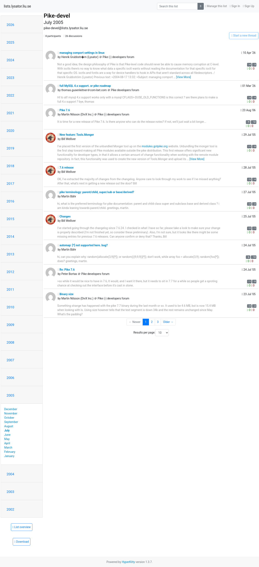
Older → (168, 322)
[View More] (183, 77)
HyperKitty (128, 562)
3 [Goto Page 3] (158, 322)
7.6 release (65, 167)
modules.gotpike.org (155, 146)
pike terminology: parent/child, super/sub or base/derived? (96, 192)
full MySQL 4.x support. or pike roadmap (84, 85)
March (8, 447)
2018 (10, 166)
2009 (10, 325)
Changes (64, 216)
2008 (10, 342)
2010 (10, 307)
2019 (10, 148)
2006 (10, 378)
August (8, 426)
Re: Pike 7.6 (66, 269)
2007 (10, 360)
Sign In (235, 6)
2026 (10, 25)
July (7, 430)
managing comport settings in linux (81, 52)
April (7, 443)
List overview (22, 527)
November (10, 413)
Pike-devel (57, 15)
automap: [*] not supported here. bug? (83, 245)
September (11, 422)
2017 (10, 184)
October (9, 417)
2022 (10, 95)
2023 (10, 78)
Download (21, 541)
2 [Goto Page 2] (152, 322)
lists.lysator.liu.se (17, 6)
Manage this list (216, 6)
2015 (10, 219)
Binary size (65, 294)
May (7, 439)
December (10, 409)
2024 (10, 60)
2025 (10, 42)
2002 (10, 509)
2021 (10, 113)
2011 (10, 289)
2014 (10, 237)
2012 (10, 272)
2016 (10, 201)
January (9, 456)
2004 (10, 474)
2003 (10, 492)
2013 (10, 254)
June (7, 434)
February (9, 451)
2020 (10, 131)
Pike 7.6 (64, 110)
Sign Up (248, 6)
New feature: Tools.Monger (76, 134)
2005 (10, 395)
